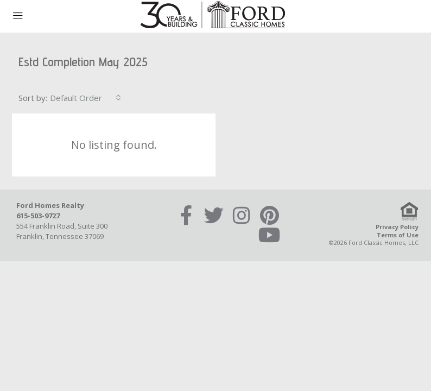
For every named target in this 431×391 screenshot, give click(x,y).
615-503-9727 (38, 215)
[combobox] (85, 97)
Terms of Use (398, 235)
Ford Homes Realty (50, 205)
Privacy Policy (397, 227)
